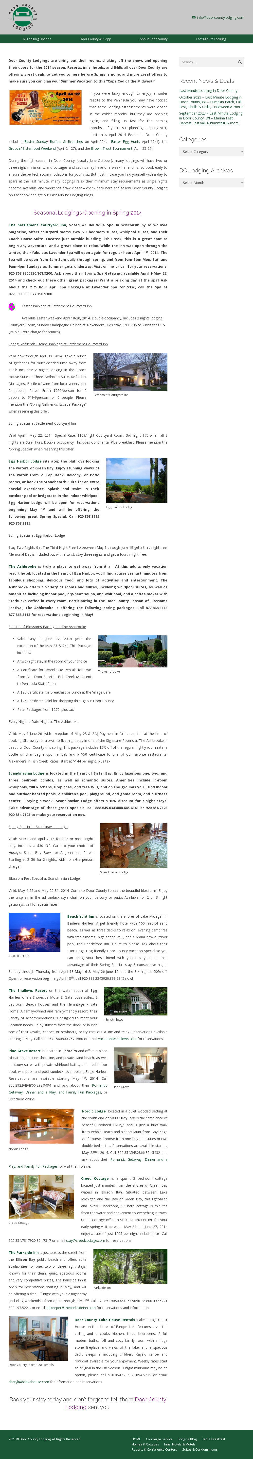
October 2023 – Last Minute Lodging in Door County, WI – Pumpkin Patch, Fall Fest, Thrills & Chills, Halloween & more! (211, 102)
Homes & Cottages (145, 1444)
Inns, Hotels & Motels (180, 1444)
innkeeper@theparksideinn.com (71, 1307)
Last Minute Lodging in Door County (208, 90)
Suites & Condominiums (200, 1449)
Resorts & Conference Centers (154, 1449)
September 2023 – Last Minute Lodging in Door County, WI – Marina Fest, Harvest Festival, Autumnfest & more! (210, 118)
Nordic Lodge (94, 1111)
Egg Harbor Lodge (25, 461)
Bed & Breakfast (213, 1439)
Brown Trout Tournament (111, 148)
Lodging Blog (187, 1439)
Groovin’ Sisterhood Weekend (32, 148)
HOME (136, 1439)
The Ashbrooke (22, 566)
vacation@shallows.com (117, 1038)
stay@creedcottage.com (85, 1240)
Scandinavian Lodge (26, 773)
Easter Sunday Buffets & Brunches (53, 141)
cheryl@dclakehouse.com (29, 1381)
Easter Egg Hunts (125, 141)
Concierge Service (159, 1439)
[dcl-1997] (23, 17)
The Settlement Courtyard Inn (37, 225)
